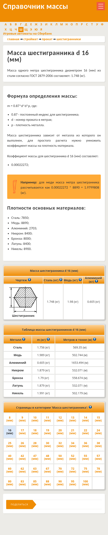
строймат (30, 39)
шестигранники (68, 39)
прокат (47, 39)
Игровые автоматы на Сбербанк (27, 33)
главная (13, 39)
